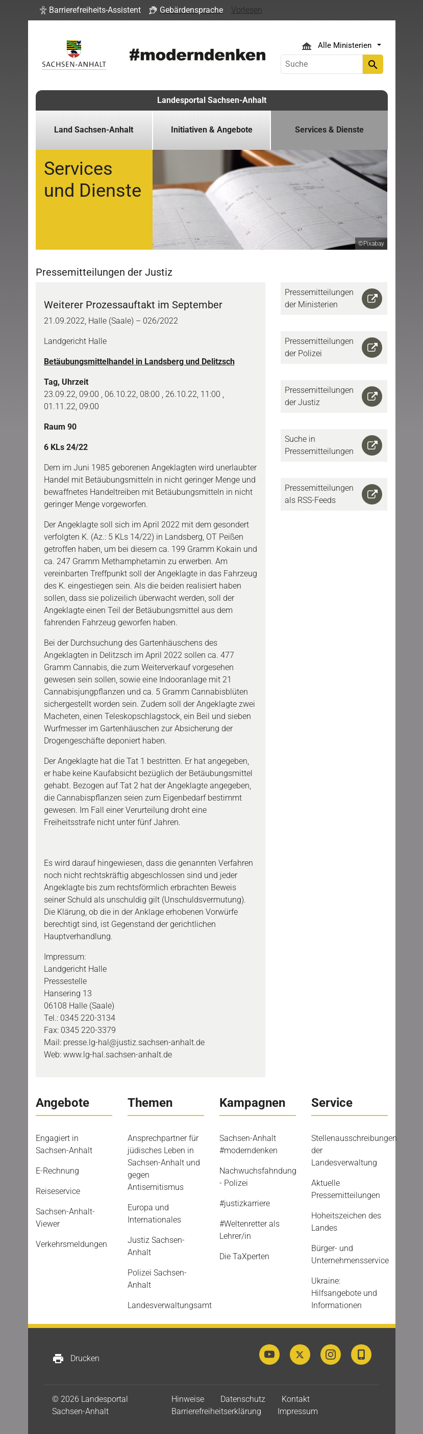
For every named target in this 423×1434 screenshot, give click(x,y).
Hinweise (187, 1399)
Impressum (298, 1411)
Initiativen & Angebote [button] (212, 130)
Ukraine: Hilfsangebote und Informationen (344, 1293)
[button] (90, 10)
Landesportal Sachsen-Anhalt (211, 100)
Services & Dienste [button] (329, 130)
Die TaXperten (244, 1256)
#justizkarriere (244, 1203)
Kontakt (296, 1399)
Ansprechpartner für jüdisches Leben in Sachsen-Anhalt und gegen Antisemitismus (164, 1162)
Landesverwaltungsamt (170, 1305)
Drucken (75, 1358)
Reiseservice (58, 1191)
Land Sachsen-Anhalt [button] (93, 130)
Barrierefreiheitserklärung (216, 1411)
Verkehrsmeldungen (71, 1244)
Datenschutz (242, 1399)
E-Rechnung (57, 1171)
